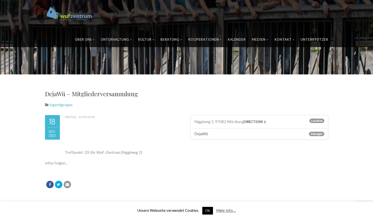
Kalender (237, 39)
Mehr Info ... (226, 210)
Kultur (146, 39)
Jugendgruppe (61, 104)
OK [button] (207, 211)
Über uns (85, 39)
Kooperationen (205, 39)
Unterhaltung (116, 39)
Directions (253, 122)
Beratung (171, 39)
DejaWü (201, 133)
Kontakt (284, 39)
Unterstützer (314, 39)
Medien (260, 39)
